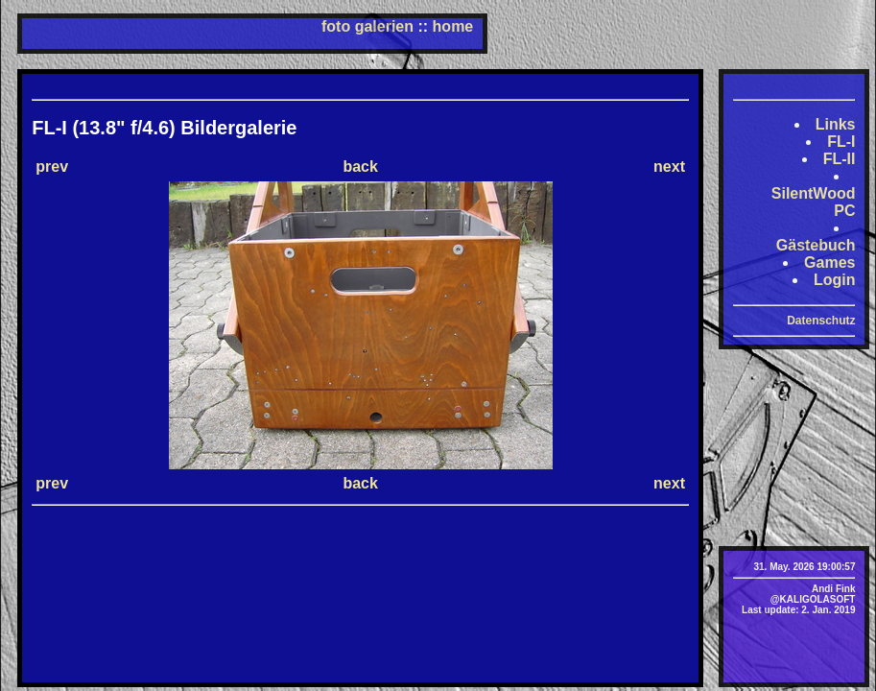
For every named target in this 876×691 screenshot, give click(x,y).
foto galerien (367, 26)
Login (835, 280)
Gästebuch (816, 245)
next (669, 166)
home (453, 26)
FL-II (839, 159)
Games (829, 262)
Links (836, 124)
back (360, 166)
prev (52, 166)
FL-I (841, 141)
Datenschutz (821, 320)
